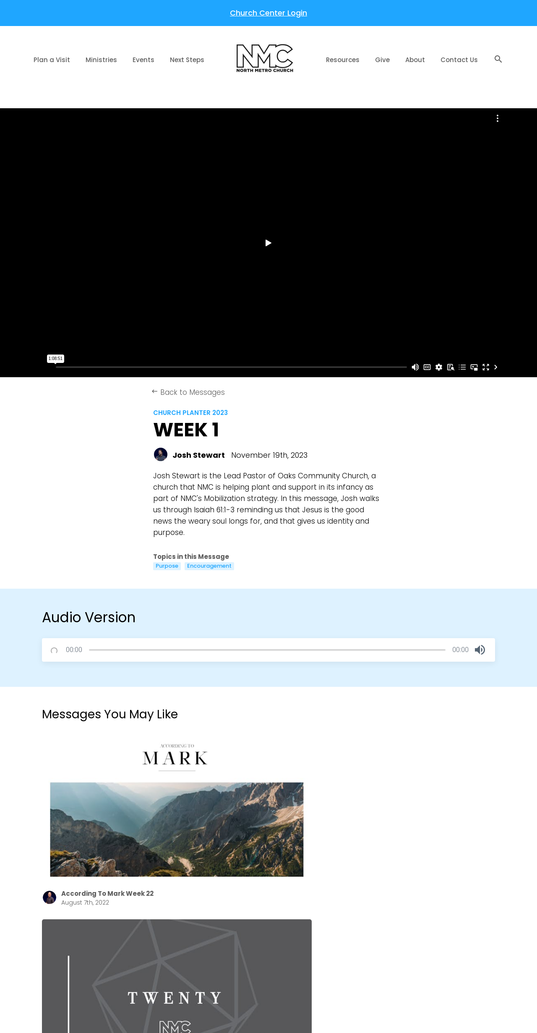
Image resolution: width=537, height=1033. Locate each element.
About (415, 59)
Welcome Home (246, 931)
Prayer (230, 920)
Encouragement (209, 566)
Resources (343, 59)
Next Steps (187, 59)
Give (382, 59)
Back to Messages (188, 392)
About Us (139, 909)
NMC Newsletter (150, 931)
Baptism (233, 943)
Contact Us (459, 59)
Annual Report (147, 920)
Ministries (101, 59)
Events (143, 59)
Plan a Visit (52, 59)
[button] (480, 650)
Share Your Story (246, 954)
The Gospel (238, 909)
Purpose (167, 566)
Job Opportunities (152, 943)
